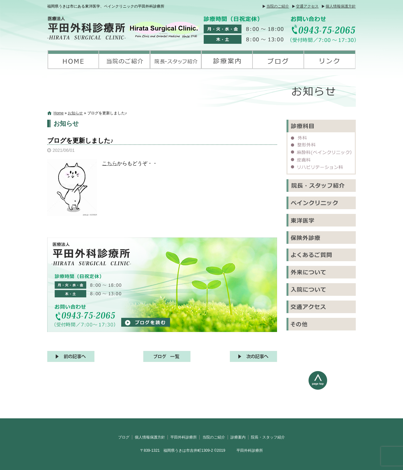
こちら (109, 163)
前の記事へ (70, 356)
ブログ (278, 59)
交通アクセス (307, 6)
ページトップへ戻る (332, 394)
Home (59, 113)
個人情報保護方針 (341, 6)
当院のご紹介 (277, 6)
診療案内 (227, 59)
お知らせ (75, 113)
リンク (329, 59)
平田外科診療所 (73, 59)
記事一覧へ (166, 356)
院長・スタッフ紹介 (176, 59)
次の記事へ (253, 356)
